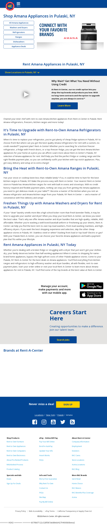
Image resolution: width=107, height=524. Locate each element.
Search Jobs (63, 339)
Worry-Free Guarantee (48, 479)
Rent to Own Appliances (16, 446)
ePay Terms (50, 511)
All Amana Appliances (18, 23)
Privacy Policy (20, 511)
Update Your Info (46, 451)
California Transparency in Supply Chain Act (74, 511)
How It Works (44, 455)
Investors (75, 451)
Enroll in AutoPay (45, 446)
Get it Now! (76, 479)
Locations (39, 415)
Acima (74, 497)
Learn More (64, 105)
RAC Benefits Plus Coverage (83, 492)
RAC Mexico (76, 488)
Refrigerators (19, 32)
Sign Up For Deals (14, 483)
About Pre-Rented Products (17, 460)
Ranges (18, 37)
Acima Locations (78, 464)
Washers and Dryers (19, 27)
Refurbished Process (15, 464)
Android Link (92, 286)
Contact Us (43, 488)
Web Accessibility (35, 511)
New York (50, 415)
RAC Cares (76, 455)
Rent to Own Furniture (15, 442)
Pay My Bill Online (46, 502)
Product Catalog (13, 469)
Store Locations (78, 460)
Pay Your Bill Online (47, 442)
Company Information (80, 442)
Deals (9, 479)
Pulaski (60, 415)
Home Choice (77, 483)
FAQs (41, 460)
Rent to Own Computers (16, 451)
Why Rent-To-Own (46, 483)
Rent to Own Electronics (16, 455)
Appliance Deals (19, 46)
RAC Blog (75, 469)
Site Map (42, 497)
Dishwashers (18, 41)
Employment (77, 446)
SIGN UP (67, 404)
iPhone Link (91, 295)
